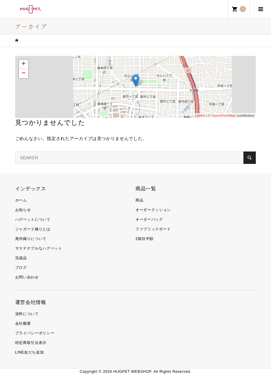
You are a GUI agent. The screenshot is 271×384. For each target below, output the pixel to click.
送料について (27, 314)
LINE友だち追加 (29, 352)
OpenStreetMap (223, 115)
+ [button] (23, 64)
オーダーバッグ (149, 219)
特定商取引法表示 (31, 343)
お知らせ (23, 210)
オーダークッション (153, 210)
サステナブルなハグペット (38, 248)
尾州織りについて (31, 239)
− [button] (23, 73)
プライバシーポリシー (35, 333)
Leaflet (200, 115)
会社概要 (23, 323)
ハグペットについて (33, 219)
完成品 (21, 258)
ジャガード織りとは (33, 229)
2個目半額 (144, 239)
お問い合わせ (27, 277)
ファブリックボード (153, 229)
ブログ (21, 267)
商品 (139, 200)
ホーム (21, 200)
